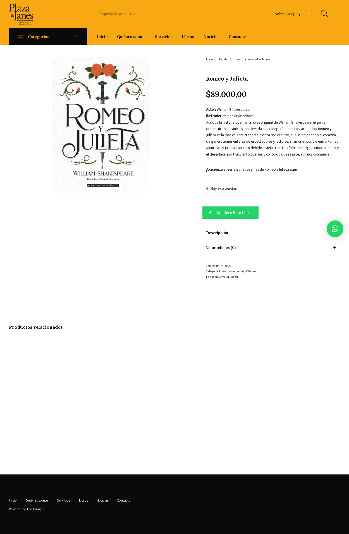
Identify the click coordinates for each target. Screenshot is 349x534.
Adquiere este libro (234, 212)
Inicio (209, 59)
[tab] (273, 232)
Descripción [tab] (217, 232)
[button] (273, 212)
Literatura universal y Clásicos (251, 59)
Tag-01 (234, 276)
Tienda (223, 59)
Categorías (38, 36)
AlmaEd (224, 276)
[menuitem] (102, 36)
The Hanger (35, 509)
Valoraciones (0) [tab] (221, 247)
